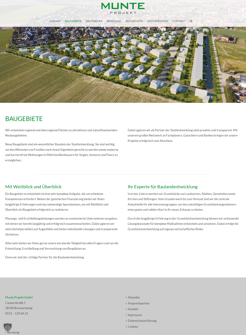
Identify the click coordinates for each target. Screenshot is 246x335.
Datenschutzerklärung (142, 320)
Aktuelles (134, 297)
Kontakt (133, 309)
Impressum (135, 315)
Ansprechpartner (139, 303)
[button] (191, 21)
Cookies (133, 326)
